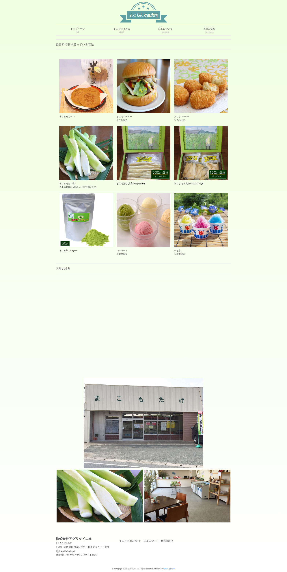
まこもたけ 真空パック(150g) (188, 183)
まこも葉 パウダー (68, 250)
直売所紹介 (167, 540)
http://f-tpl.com (169, 569)
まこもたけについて (130, 540)
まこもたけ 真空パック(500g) (131, 183)
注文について (151, 540)
